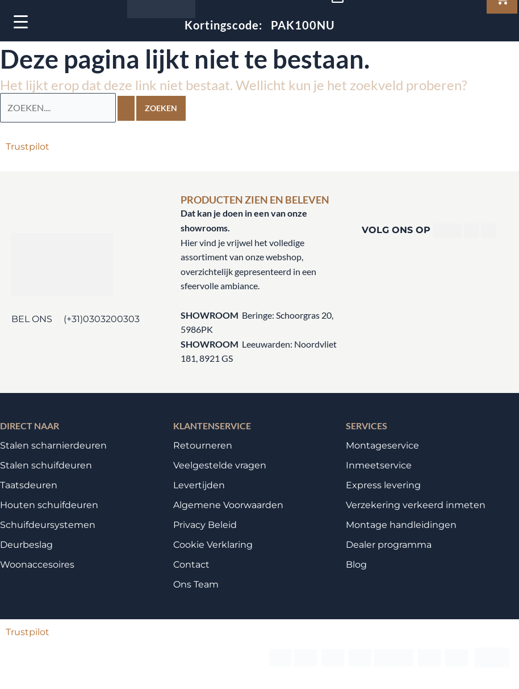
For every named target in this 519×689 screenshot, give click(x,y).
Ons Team (196, 584)
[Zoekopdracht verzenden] (126, 108)
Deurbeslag (26, 544)
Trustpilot (27, 146)
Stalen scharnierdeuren (53, 445)
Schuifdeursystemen (47, 524)
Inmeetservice (379, 465)
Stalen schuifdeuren (46, 465)
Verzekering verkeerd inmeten (415, 505)
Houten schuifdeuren (49, 505)
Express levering (383, 485)
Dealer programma (389, 544)
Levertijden (199, 485)
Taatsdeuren (28, 485)
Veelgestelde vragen (219, 465)
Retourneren (202, 445)
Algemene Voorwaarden (228, 505)
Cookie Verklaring (213, 544)
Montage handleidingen (401, 524)
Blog (356, 564)
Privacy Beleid (205, 524)
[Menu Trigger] (20, 21)
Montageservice (382, 445)
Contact (191, 564)
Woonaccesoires (37, 564)
